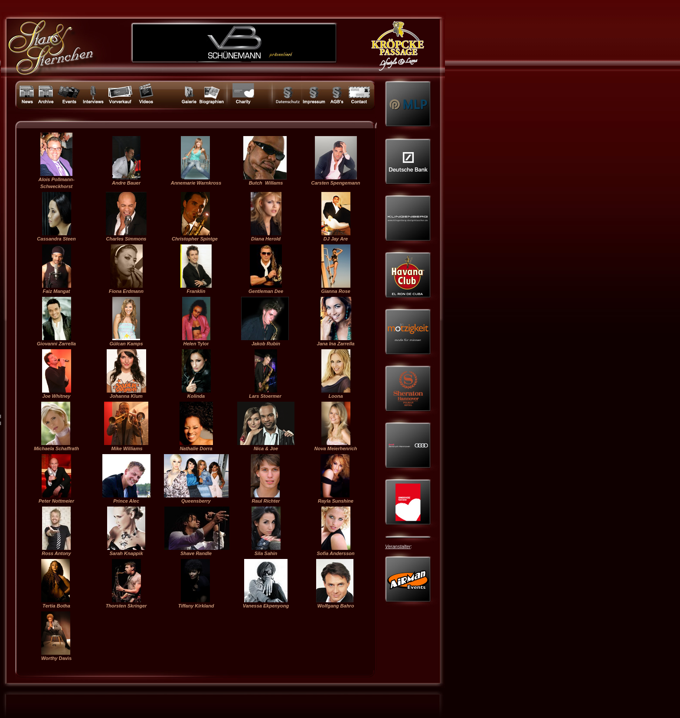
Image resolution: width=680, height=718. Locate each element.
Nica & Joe (266, 448)
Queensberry (196, 501)
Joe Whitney (56, 396)
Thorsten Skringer (126, 605)
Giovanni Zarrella (56, 343)
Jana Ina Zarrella (336, 343)
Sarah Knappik (126, 553)
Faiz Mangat (56, 291)
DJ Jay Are (336, 238)
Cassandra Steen (56, 238)
